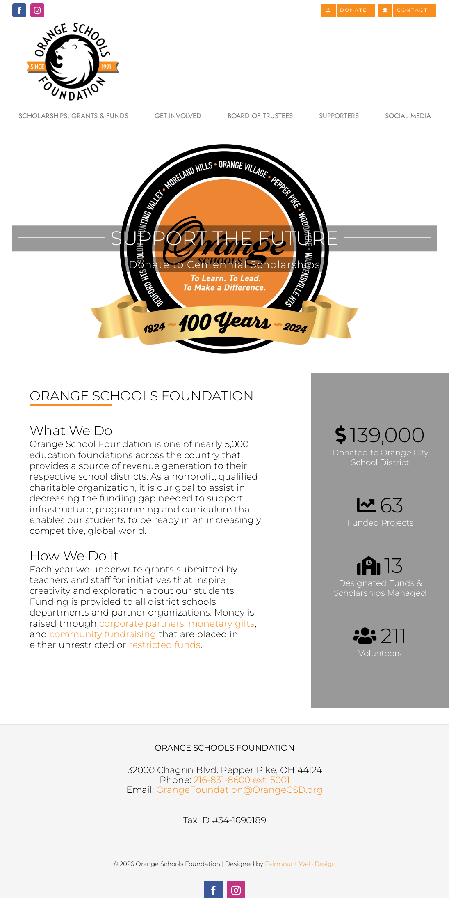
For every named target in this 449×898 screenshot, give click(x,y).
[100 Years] (224, 249)
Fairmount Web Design (300, 864)
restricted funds (165, 644)
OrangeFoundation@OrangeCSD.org (239, 789)
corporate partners (141, 623)
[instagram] (37, 10)
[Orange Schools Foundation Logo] (73, 24)
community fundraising (103, 634)
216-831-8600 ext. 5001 (242, 779)
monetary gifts (221, 623)
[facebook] (19, 10)
